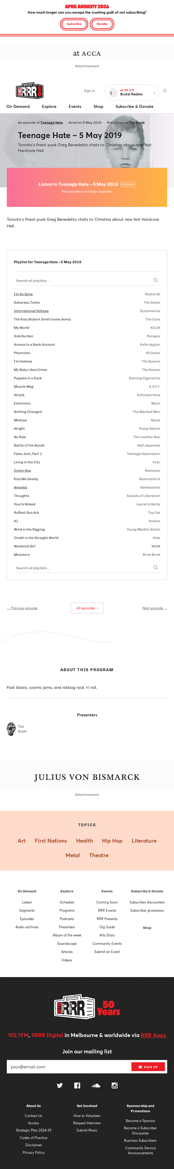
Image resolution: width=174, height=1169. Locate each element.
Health (84, 840)
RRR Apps (153, 1035)
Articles (67, 951)
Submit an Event (107, 951)
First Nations (51, 840)
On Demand (27, 891)
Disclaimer (33, 1145)
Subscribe (74, 24)
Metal (73, 855)
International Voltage (31, 311)
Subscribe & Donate (147, 891)
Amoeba (20, 487)
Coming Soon (107, 902)
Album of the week (67, 935)
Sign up (148, 1067)
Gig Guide (107, 927)
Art (22, 840)
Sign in (89, 90)
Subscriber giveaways (147, 910)
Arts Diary (107, 935)
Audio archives (27, 927)
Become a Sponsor (140, 1120)
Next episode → (155, 608)
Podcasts (67, 918)
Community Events (107, 943)
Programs (67, 910)
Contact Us (33, 1115)
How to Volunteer (87, 1115)
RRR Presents (107, 918)
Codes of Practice (33, 1137)
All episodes (87, 608)
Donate (102, 24)
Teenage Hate (51, 123)
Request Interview (87, 1123)
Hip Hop (112, 840)
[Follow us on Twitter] (60, 1086)
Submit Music (87, 1130)
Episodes (27, 918)
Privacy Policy (34, 1152)
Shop (147, 928)
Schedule (67, 902)
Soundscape (67, 943)
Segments (27, 910)
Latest (27, 902)
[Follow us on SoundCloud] (96, 1086)
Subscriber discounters (147, 902)
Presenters (67, 927)
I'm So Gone (23, 294)
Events (107, 891)
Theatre (99, 855)
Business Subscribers (140, 1140)
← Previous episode (22, 608)
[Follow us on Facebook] (77, 1086)
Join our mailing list (87, 1051)
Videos (67, 960)
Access (33, 1123)
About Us (33, 1106)
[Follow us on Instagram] (115, 1086)
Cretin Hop (22, 471)
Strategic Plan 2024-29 (33, 1130)
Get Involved (87, 1106)
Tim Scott (137, 123)
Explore (66, 891)
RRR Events (107, 910)
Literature (144, 840)
